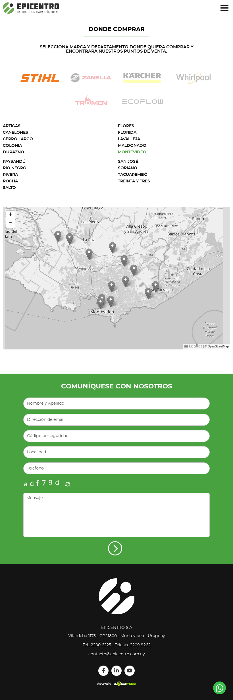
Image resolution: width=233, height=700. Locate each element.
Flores (126, 126)
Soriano (127, 168)
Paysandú (14, 162)
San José (128, 162)
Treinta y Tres (134, 181)
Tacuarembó (132, 175)
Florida (127, 133)
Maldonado (132, 146)
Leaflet (193, 346)
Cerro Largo (18, 139)
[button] (155, 287)
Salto (9, 188)
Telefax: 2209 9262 (133, 645)
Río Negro (14, 168)
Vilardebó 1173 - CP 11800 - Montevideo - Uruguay (116, 636)
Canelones (15, 133)
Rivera (10, 175)
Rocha (10, 181)
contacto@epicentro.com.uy (116, 654)
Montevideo (132, 152)
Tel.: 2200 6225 (97, 645)
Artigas (11, 126)
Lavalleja (129, 139)
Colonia (12, 146)
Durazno (13, 152)
